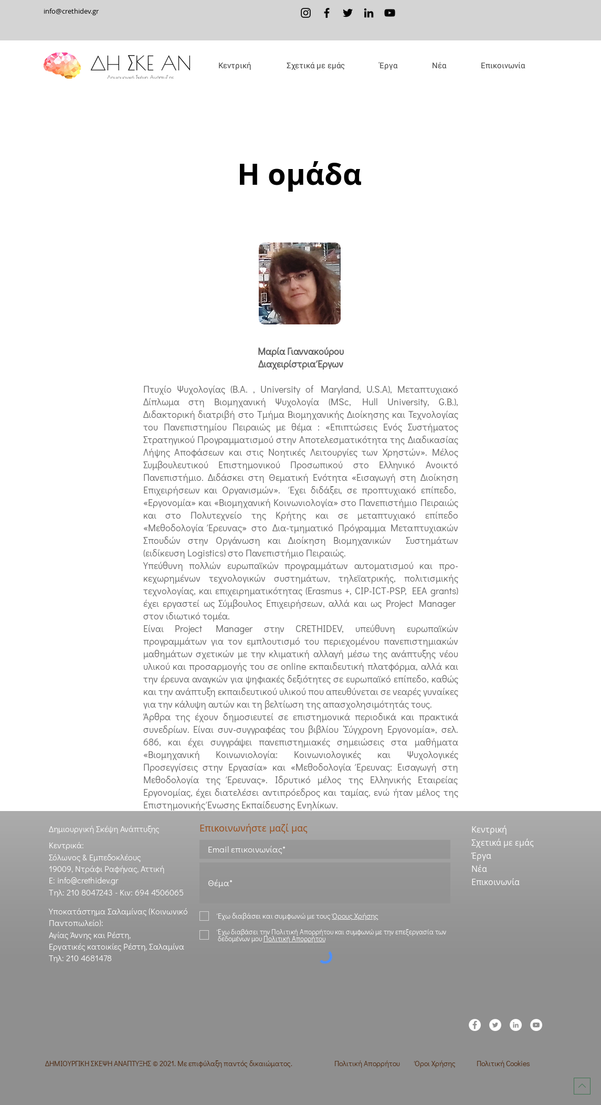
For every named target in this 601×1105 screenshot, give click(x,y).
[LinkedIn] (368, 12)
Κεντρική (489, 829)
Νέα (479, 869)
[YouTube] (389, 12)
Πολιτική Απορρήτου (367, 1063)
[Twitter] (347, 12)
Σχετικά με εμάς (502, 842)
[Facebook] (326, 12)
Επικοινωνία (495, 882)
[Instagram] (305, 12)
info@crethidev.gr (71, 11)
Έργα (481, 855)
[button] (315, 65)
